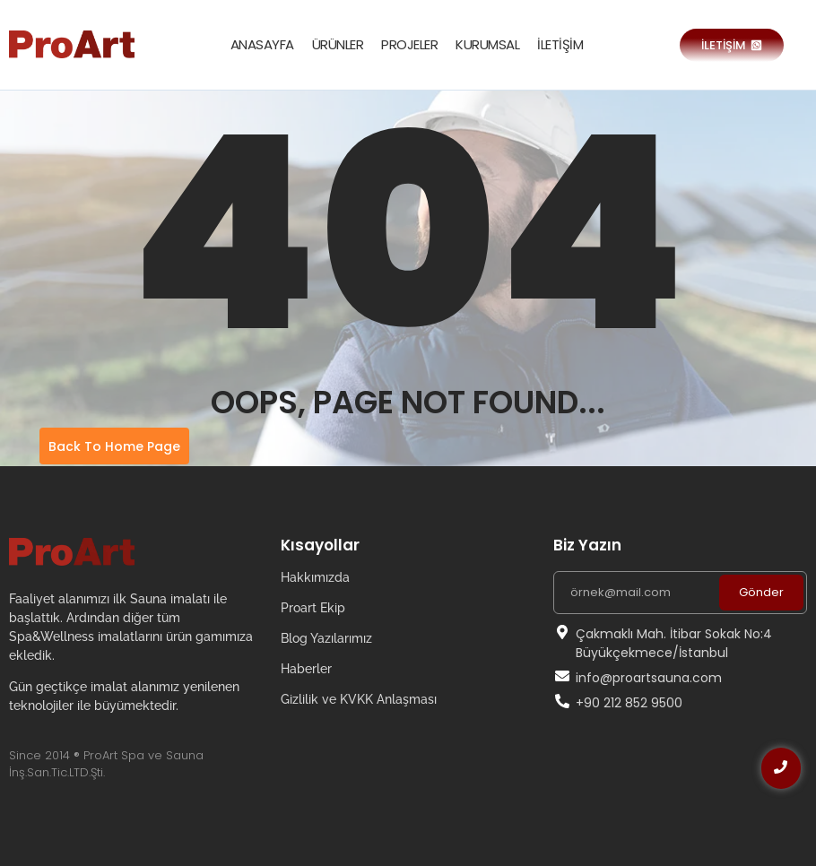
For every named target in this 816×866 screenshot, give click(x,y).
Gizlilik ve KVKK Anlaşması (359, 699)
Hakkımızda (315, 577)
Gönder (761, 592)
